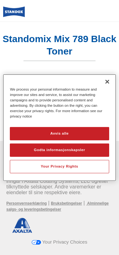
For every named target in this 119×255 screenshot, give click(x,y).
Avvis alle (59, 133)
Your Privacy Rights (59, 166)
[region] (59, 127)
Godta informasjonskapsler (59, 150)
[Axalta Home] (14, 14)
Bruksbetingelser (66, 203)
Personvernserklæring (26, 203)
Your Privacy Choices (59, 242)
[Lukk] (107, 81)
